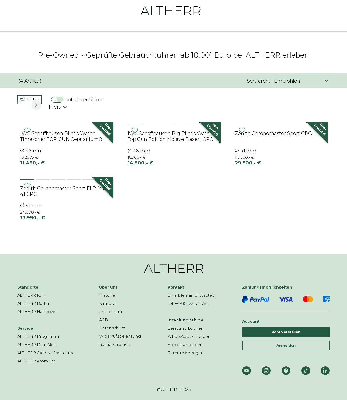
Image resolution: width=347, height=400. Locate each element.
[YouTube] (246, 370)
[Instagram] (266, 370)
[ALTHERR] (170, 10)
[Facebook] (286, 370)
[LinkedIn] (325, 370)
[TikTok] (305, 370)
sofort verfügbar (84, 100)
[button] (35, 105)
